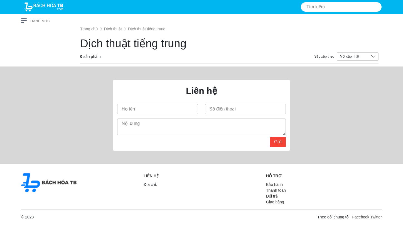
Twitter (376, 217)
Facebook (360, 217)
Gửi (278, 141)
